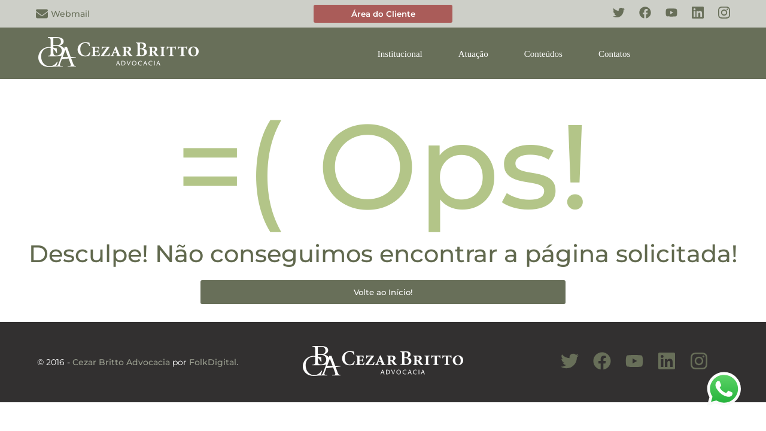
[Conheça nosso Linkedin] (692, 19)
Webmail (63, 13)
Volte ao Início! (383, 292)
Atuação (473, 54)
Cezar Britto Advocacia (121, 362)
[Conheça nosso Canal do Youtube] (628, 367)
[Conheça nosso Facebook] (639, 19)
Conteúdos (543, 54)
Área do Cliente (383, 14)
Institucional (400, 54)
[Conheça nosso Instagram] (718, 19)
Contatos (614, 54)
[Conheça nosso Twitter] (613, 19)
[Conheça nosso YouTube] (665, 19)
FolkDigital (212, 362)
